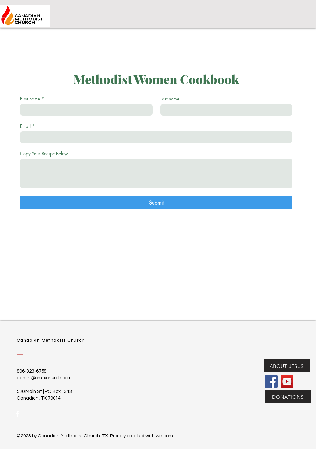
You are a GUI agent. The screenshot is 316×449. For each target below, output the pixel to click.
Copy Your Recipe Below (44, 153)
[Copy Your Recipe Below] (156, 173)
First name (32, 98)
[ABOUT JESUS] (287, 365)
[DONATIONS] (288, 396)
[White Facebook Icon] (18, 414)
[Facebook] (271, 381)
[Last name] (224, 110)
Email (27, 126)
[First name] (84, 110)
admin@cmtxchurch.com (44, 378)
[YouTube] (287, 381)
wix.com (164, 436)
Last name (169, 98)
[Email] (154, 137)
